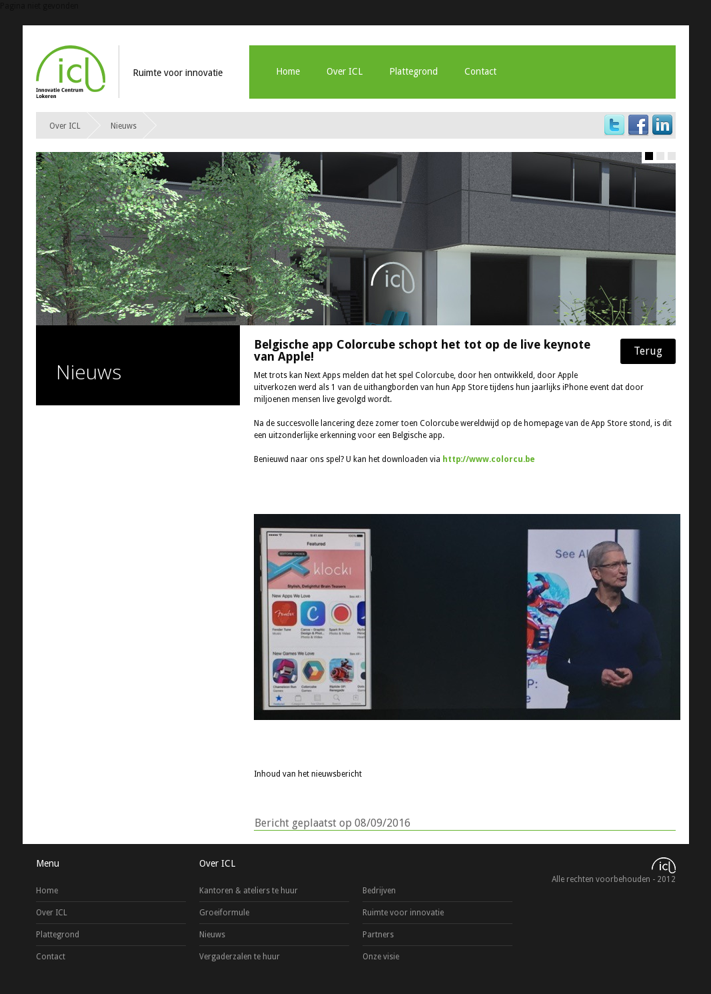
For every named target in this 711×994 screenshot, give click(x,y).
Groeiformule (224, 912)
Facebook (638, 125)
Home (288, 71)
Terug (648, 351)
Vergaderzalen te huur (239, 956)
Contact (480, 71)
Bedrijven (379, 890)
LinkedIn (662, 125)
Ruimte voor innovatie (403, 912)
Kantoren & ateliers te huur (248, 890)
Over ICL (344, 71)
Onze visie (380, 956)
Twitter (614, 125)
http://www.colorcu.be (488, 459)
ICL (70, 71)
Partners (378, 934)
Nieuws (124, 126)
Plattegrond (413, 71)
